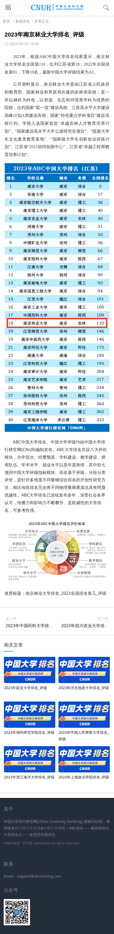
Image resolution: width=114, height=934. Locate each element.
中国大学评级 (54, 827)
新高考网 (11, 849)
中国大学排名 (29, 827)
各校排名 (22, 21)
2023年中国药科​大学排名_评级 (34, 625)
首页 (6, 21)
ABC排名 (12, 843)
